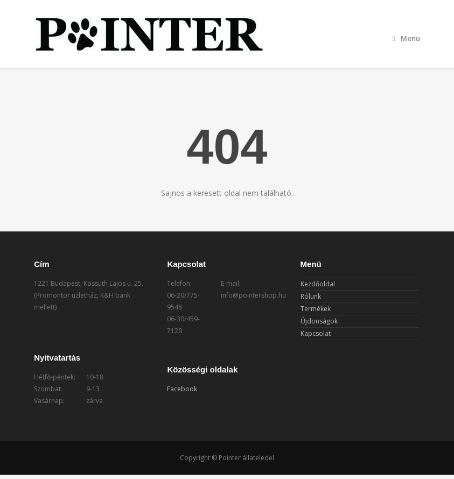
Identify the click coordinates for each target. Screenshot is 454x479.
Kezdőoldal (318, 283)
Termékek (316, 308)
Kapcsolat (316, 333)
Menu (406, 38)
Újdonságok (319, 321)
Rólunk (311, 296)
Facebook (182, 388)
